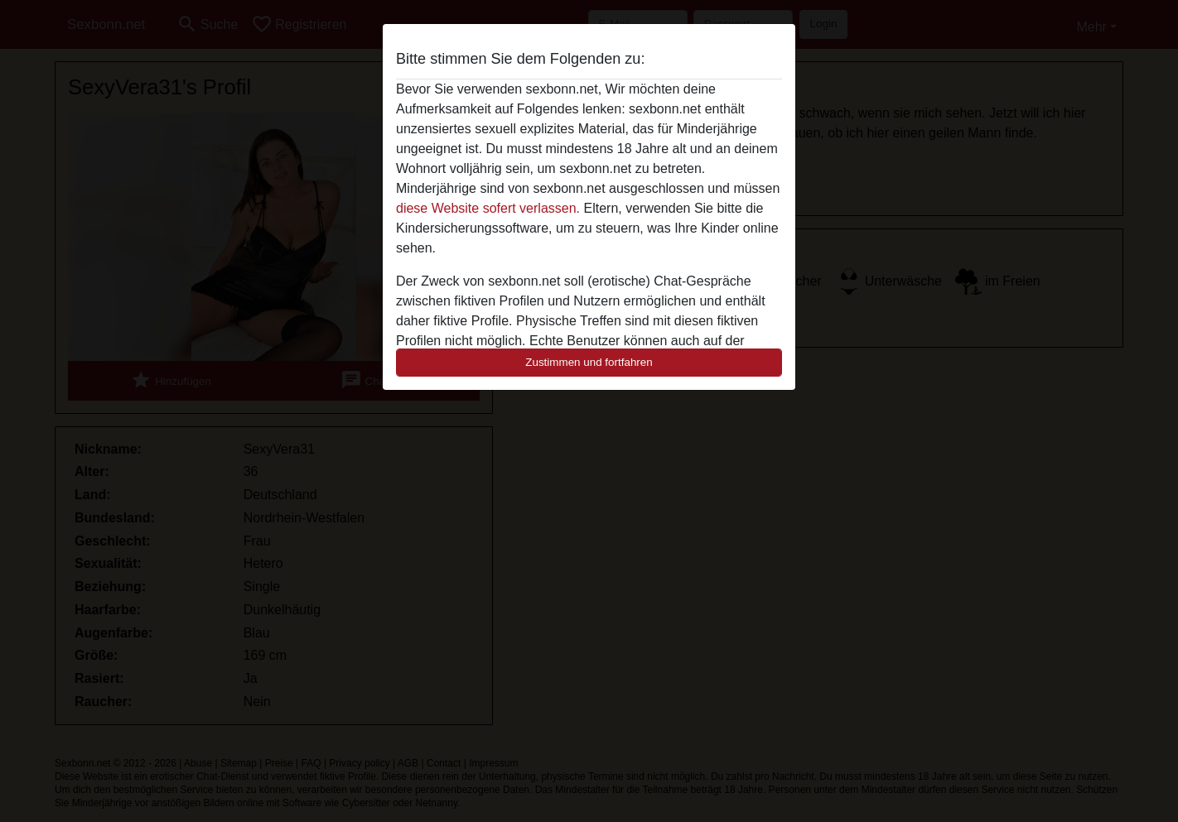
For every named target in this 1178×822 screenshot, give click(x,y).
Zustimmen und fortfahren (589, 362)
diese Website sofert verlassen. (488, 208)
